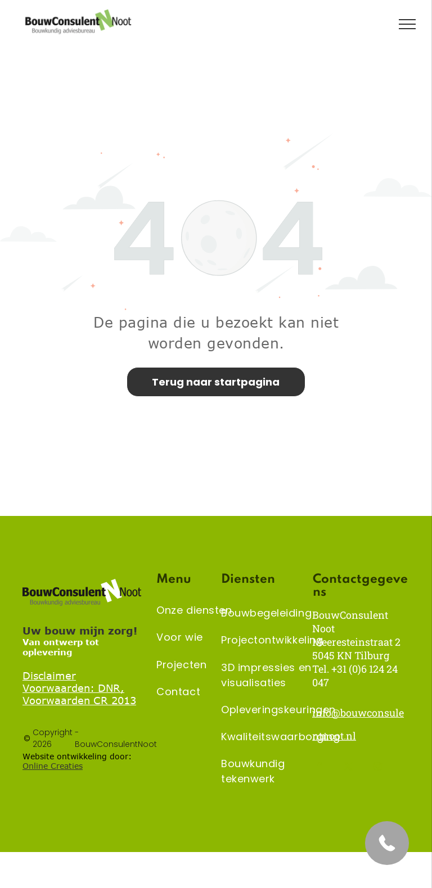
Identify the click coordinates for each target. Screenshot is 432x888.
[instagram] (377, 768)
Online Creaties (52, 766)
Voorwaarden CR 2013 (79, 700)
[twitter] (348, 768)
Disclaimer (49, 675)
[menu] (407, 24)
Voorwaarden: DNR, (73, 688)
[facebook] (319, 768)
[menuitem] (197, 610)
